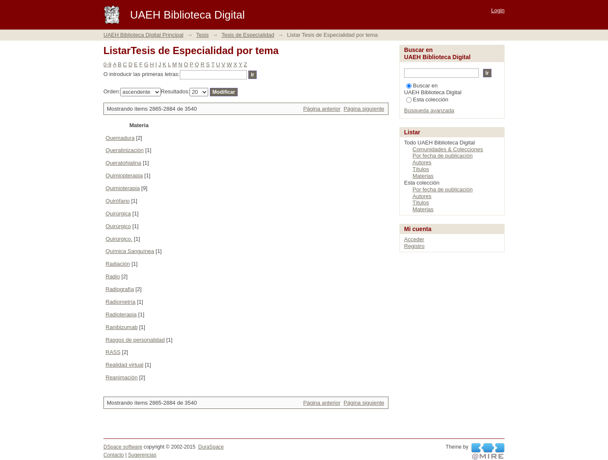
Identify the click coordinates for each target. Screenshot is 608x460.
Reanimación (122, 377)
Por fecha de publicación (442, 155)
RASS (113, 352)
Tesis (202, 35)
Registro (414, 246)
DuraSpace (210, 447)
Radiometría (121, 302)
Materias (423, 176)
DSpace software (122, 447)
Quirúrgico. (119, 239)
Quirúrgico (118, 226)
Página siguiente (364, 109)
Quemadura (120, 138)
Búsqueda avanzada (429, 110)
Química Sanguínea (130, 251)
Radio (113, 276)
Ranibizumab (122, 327)
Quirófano (118, 201)
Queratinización (125, 150)
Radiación (118, 264)
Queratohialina (123, 163)
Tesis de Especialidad (247, 35)
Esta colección (427, 99)
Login (498, 10)
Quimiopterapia (124, 175)
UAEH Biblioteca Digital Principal (143, 35)
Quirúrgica (118, 213)
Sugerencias (142, 455)
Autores (422, 162)
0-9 (107, 64)
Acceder (414, 239)
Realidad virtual (125, 365)
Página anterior (321, 109)
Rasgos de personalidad (135, 340)
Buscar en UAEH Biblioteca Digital (432, 88)
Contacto (113, 455)
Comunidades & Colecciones (448, 149)
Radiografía (120, 289)
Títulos (421, 169)
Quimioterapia (123, 188)
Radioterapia (121, 314)
